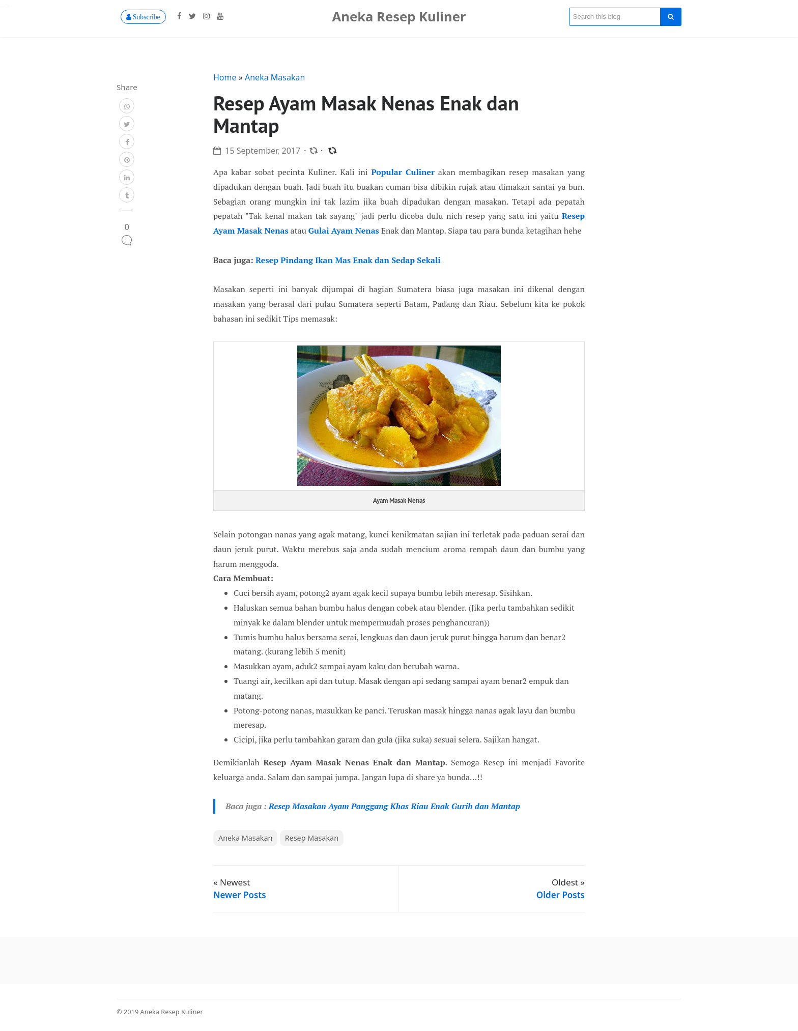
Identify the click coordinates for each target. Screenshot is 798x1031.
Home (226, 77)
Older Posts (560, 895)
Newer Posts (239, 895)
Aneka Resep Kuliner (399, 16)
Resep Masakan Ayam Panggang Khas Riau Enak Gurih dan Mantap (394, 806)
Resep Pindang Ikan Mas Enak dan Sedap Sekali (348, 260)
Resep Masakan (311, 838)
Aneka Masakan (275, 77)
